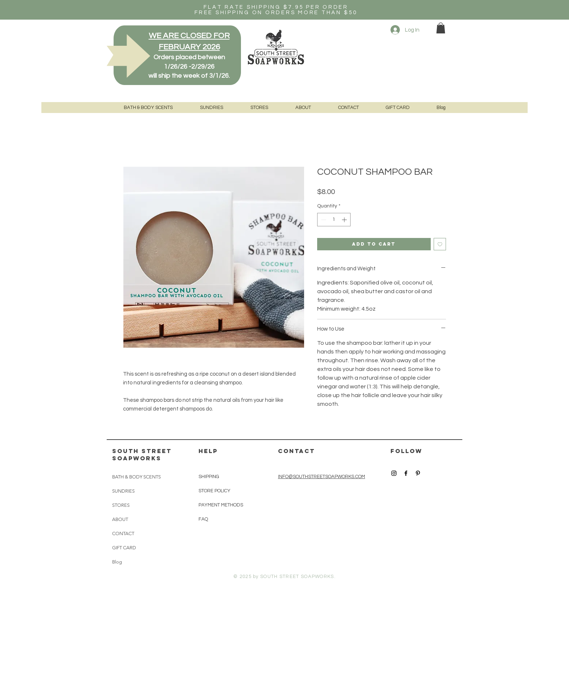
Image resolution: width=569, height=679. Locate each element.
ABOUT (120, 519)
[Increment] (344, 219)
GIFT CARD (124, 547)
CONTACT (123, 533)
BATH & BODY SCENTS (136, 477)
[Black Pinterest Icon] (417, 473)
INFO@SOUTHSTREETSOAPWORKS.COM (321, 476)
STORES (121, 505)
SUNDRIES (123, 491)
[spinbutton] (333, 219)
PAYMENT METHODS (220, 505)
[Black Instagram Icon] (393, 473)
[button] (440, 28)
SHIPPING (209, 476)
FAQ (203, 519)
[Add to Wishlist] (440, 244)
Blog (117, 562)
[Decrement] (322, 219)
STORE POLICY (215, 490)
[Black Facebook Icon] (405, 473)
